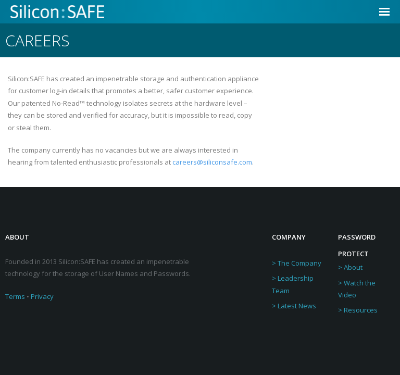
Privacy (42, 296)
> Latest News (294, 305)
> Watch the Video (357, 288)
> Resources (358, 310)
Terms (15, 296)
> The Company (296, 263)
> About (350, 267)
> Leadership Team (293, 284)
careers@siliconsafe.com (212, 162)
